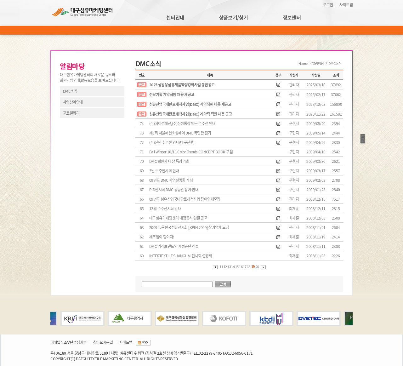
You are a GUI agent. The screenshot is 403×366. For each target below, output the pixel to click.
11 (221, 266)
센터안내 (175, 17)
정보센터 (292, 17)
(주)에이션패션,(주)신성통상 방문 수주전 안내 (182, 123)
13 (229, 266)
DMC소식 (70, 91)
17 (245, 266)
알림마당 (318, 63)
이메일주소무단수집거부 (68, 342)
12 (225, 266)
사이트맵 (346, 5)
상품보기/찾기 (233, 17)
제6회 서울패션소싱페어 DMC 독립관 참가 (180, 133)
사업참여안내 (72, 102)
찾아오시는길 (103, 342)
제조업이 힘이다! (161, 237)
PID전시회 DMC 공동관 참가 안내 (173, 189)
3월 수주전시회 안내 (164, 171)
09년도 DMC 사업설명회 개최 (171, 180)
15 (237, 266)
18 (249, 266)
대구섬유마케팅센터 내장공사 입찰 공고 (178, 218)
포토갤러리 (71, 113)
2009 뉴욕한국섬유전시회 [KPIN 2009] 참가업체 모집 (189, 227)
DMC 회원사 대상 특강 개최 (169, 161)
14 (233, 266)
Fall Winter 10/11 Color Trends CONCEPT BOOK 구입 (191, 152)
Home (303, 63)
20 (257, 266)
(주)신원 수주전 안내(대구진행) (171, 142)
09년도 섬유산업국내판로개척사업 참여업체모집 (184, 199)
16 (241, 266)
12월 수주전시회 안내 (165, 208)
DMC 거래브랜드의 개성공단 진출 (173, 246)
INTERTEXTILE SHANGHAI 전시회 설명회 (180, 256)
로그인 (328, 5)
